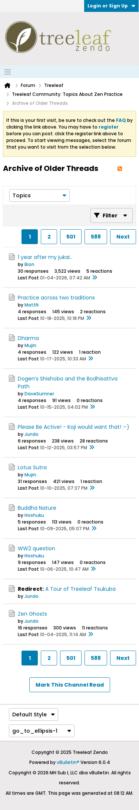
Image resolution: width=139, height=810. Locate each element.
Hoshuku (34, 515)
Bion (29, 264)
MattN (31, 305)
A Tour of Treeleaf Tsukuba (80, 589)
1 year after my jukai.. (45, 257)
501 (70, 236)
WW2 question (36, 548)
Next (123, 236)
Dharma (28, 338)
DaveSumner (39, 394)
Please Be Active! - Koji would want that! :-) (73, 427)
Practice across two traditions (56, 297)
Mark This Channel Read (70, 684)
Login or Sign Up (111, 6)
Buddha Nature (37, 508)
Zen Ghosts (32, 614)
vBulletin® (68, 762)
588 (96, 236)
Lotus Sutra (32, 467)
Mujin (30, 345)
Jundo (31, 434)
